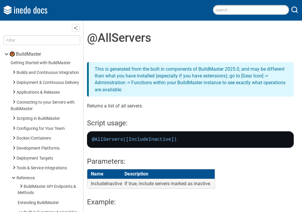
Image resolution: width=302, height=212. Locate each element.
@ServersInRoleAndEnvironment (61, 46)
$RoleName (42, 66)
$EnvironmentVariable (52, 56)
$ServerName (44, 76)
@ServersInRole (46, 36)
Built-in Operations (41, 111)
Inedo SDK (27, 208)
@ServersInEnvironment (54, 27)
